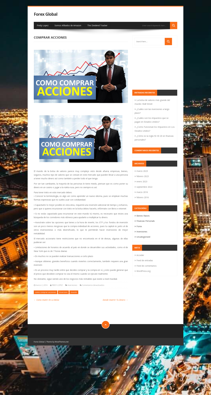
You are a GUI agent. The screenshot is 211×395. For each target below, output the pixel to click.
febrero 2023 (142, 176)
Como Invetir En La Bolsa (46, 299)
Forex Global (45, 14)
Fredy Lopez (42, 25)
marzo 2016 (142, 192)
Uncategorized (143, 236)
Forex (139, 226)
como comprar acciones (45, 292)
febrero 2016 (142, 197)
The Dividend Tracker (97, 25)
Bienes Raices (143, 215)
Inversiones (72, 285)
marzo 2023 (142, 171)
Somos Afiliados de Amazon (68, 25)
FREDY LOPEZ (57, 285)
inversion (63, 292)
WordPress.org (143, 271)
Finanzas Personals (145, 221)
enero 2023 (141, 181)
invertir (74, 292)
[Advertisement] (154, 68)
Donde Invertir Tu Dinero (115, 299)
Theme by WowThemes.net (57, 342)
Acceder (140, 255)
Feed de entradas (144, 260)
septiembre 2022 (144, 186)
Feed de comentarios (146, 265)
